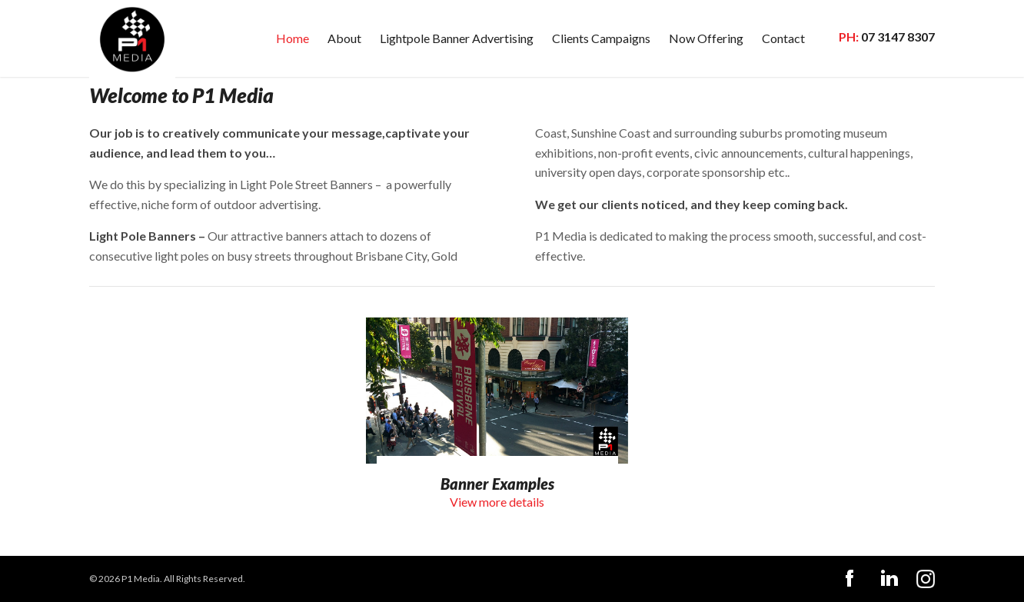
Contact (783, 38)
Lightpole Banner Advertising (457, 38)
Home (292, 38)
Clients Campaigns (601, 38)
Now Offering (706, 38)
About (344, 38)
